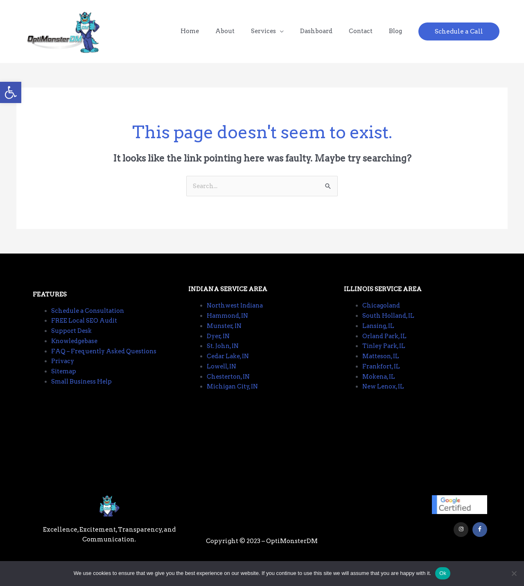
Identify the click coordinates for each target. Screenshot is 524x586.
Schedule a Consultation (89, 317)
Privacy (63, 368)
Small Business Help (83, 389)
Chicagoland (382, 313)
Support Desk (72, 338)
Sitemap (64, 378)
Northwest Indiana (236, 313)
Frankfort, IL (382, 373)
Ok (442, 573)
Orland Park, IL (385, 343)
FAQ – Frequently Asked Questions (106, 358)
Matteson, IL (381, 363)
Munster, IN (225, 333)
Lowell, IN (222, 373)
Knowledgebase (76, 348)
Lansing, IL (379, 333)
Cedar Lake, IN (229, 363)
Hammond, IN (229, 323)
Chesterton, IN (229, 383)
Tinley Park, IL (385, 353)
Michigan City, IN (234, 393)
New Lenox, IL (384, 393)
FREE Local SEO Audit (84, 328)
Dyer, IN (219, 343)
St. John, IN (223, 353)
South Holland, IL (389, 323)
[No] (514, 573)
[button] (10, 92)
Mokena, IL (380, 383)
